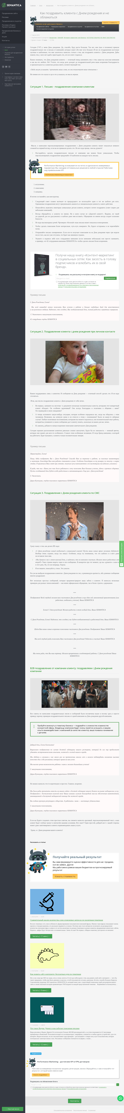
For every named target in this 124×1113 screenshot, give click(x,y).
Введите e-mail (62, 278)
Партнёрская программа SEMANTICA (13, 85)
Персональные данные (80, 1110)
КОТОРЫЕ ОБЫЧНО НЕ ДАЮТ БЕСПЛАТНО (101, 38)
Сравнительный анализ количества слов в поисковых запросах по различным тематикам (66, 920)
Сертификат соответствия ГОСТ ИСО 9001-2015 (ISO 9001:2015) (13, 78)
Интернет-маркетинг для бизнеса (75, 38)
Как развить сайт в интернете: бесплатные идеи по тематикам (55, 974)
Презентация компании (12, 73)
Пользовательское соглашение (63, 1110)
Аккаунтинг (53, 38)
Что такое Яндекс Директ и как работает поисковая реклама (54, 1028)
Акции (4, 37)
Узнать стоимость (65, 876)
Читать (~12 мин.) (41, 1044)
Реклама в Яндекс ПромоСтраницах (9, 26)
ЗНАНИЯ (60, 38)
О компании (91, 1110)
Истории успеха (10, 47)
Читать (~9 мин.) (40, 990)
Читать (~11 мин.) (41, 936)
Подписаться (110, 278)
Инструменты (9, 57)
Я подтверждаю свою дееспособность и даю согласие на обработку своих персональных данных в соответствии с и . (78, 284)
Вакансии (8, 60)
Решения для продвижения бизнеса (14, 53)
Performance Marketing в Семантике (59, 175)
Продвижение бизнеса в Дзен (11, 32)
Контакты (74, 1101)
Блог (6, 50)
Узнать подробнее (40, 1075)
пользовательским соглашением (75, 287)
